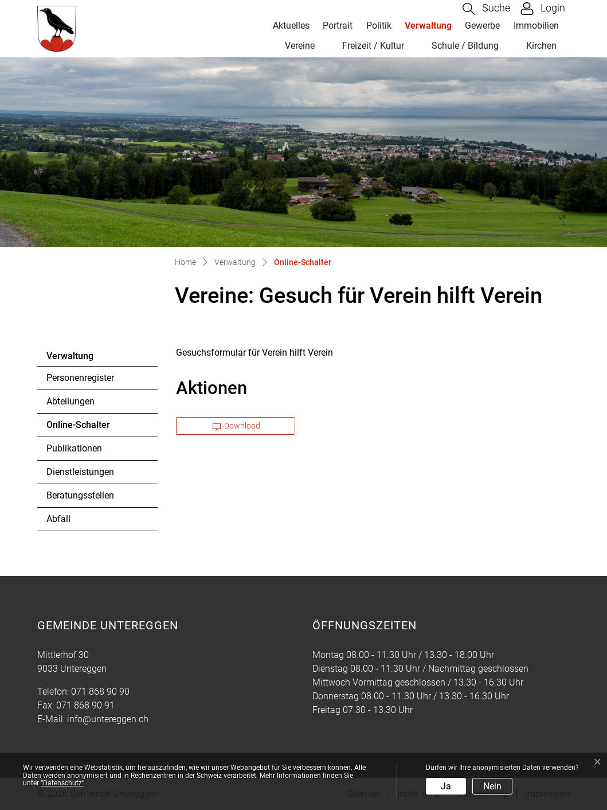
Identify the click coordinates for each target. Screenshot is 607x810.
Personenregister (80, 377)
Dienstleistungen (80, 471)
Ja (446, 786)
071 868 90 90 (100, 691)
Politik (378, 25)
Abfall (58, 518)
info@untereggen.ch (107, 719)
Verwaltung (428, 25)
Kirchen (541, 45)
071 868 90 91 (85, 705)
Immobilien (536, 25)
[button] (486, 8)
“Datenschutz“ (62, 783)
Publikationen (74, 448)
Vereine (300, 45)
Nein (492, 786)
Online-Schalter (78, 428)
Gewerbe (482, 25)
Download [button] (237, 425)
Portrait (338, 25)
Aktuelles (291, 25)
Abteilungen (70, 401)
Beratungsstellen (80, 495)
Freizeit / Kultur (373, 45)
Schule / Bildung (465, 45)
